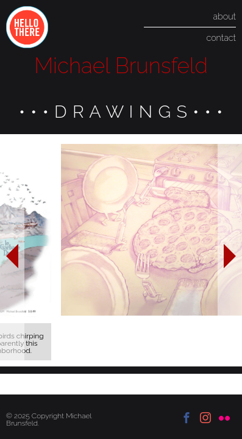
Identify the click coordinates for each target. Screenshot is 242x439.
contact (221, 37)
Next (230, 250)
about (224, 16)
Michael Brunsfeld (121, 65)
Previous (12, 250)
